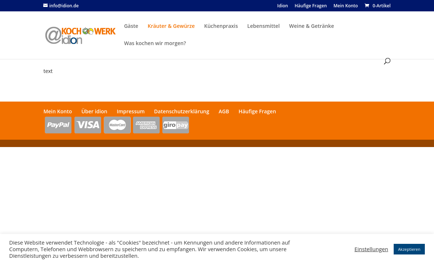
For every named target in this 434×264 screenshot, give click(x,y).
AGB (223, 111)
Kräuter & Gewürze (171, 26)
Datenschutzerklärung (181, 111)
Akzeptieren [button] (409, 249)
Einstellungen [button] (371, 249)
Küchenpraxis (221, 26)
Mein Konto (346, 6)
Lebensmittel (263, 26)
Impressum (130, 111)
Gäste (131, 26)
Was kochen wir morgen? (155, 44)
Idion (282, 6)
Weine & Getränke (311, 26)
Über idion (94, 111)
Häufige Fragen (311, 6)
